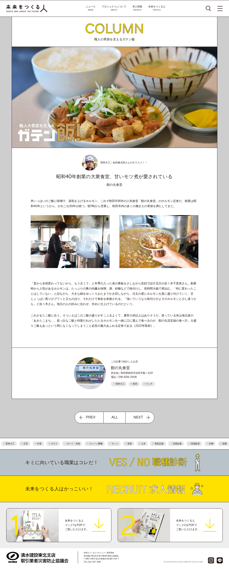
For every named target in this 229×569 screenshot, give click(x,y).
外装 (39, 443)
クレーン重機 (96, 443)
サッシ (115, 443)
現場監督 (195, 443)
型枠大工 (119, 384)
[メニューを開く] (220, 8)
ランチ (148, 384)
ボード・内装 (73, 443)
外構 (211, 443)
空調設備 (177, 443)
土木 (143, 443)
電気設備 (159, 443)
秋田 (134, 384)
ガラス (54, 443)
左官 (26, 443)
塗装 (129, 443)
